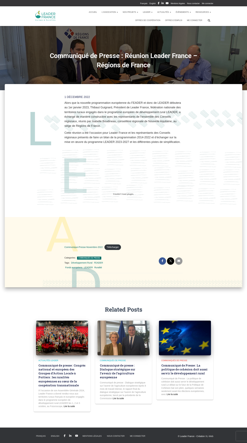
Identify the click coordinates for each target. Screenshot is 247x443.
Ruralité (98, 267)
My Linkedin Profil (162, 3)
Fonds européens (73, 267)
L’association (110, 12)
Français (143, 3)
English (152, 3)
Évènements (183, 12)
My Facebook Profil (158, 3)
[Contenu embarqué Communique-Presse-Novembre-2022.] (123, 194)
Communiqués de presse (89, 258)
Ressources (203, 12)
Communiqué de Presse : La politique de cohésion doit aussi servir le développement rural (184, 369)
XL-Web (209, 436)
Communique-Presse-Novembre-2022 (83, 247)
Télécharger (113, 247)
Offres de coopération (147, 20)
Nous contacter (193, 3)
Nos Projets (130, 12)
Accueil (93, 12)
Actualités (164, 12)
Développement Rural (81, 262)
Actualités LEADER (48, 360)
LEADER (147, 12)
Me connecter (207, 3)
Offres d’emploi (173, 20)
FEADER (98, 262)
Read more (69, 406)
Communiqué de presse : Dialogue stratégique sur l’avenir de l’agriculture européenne (117, 371)
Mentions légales (178, 3)
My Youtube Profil (167, 3)
